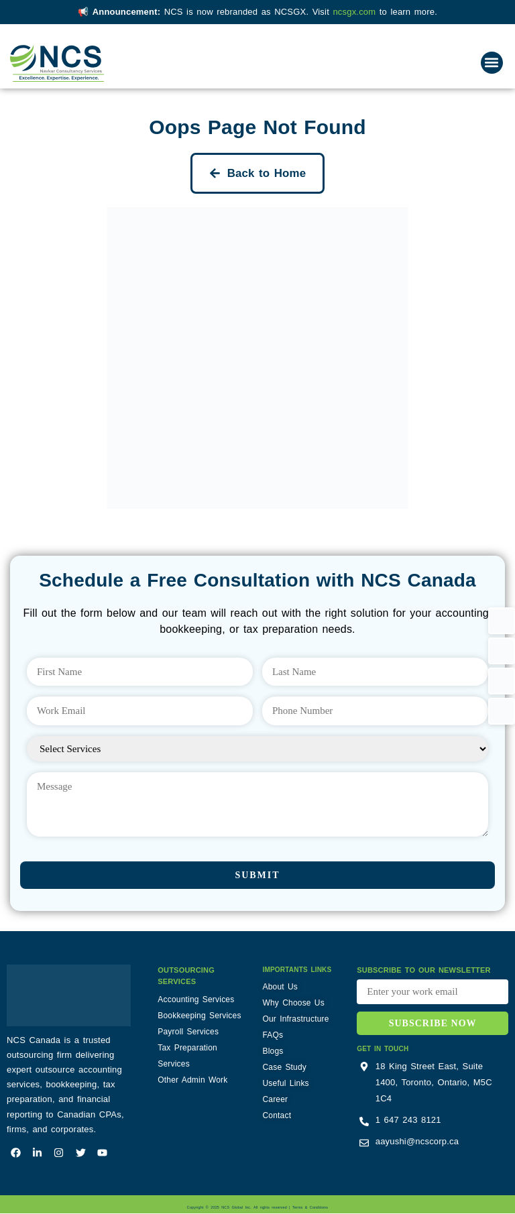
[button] (492, 63)
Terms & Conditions (310, 1209)
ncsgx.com (356, 12)
